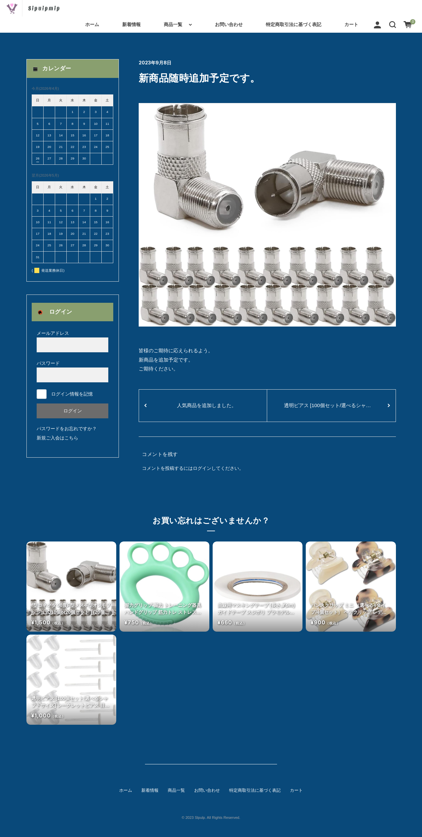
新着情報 (131, 24)
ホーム (92, 24)
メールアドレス (72, 341)
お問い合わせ (229, 24)
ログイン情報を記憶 (65, 394)
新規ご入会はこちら (57, 437)
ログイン (202, 468)
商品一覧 (173, 24)
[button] (392, 24)
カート (351, 24)
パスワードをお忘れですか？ (67, 428)
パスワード (72, 371)
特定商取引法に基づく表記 (293, 24)
